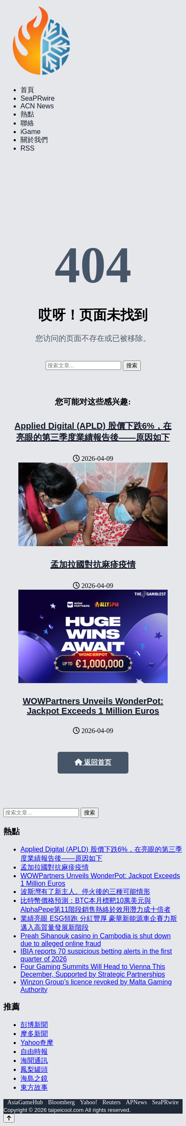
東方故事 (34, 1087)
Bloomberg (61, 1102)
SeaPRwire (37, 98)
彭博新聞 (34, 1024)
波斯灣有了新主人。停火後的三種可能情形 (85, 891)
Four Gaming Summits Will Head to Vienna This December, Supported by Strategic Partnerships (92, 970)
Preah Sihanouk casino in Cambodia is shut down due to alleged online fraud (95, 939)
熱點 (27, 114)
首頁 (27, 89)
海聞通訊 (34, 1060)
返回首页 (93, 762)
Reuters (111, 1102)
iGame (30, 131)
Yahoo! (88, 1102)
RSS (27, 148)
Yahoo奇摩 (36, 1042)
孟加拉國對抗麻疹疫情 (93, 564)
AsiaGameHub (25, 1102)
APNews (136, 1102)
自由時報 (34, 1051)
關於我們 (34, 139)
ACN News (37, 106)
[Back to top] (9, 1118)
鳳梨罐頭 (34, 1069)
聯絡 (27, 123)
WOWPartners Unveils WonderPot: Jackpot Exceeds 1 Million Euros (93, 706)
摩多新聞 (34, 1033)
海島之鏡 (34, 1078)
